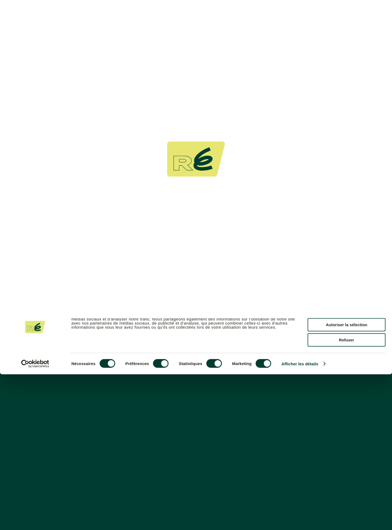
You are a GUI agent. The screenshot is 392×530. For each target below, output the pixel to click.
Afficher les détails (299, 519)
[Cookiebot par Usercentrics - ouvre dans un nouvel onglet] (35, 519)
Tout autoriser (346, 465)
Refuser (346, 495)
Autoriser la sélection (346, 480)
